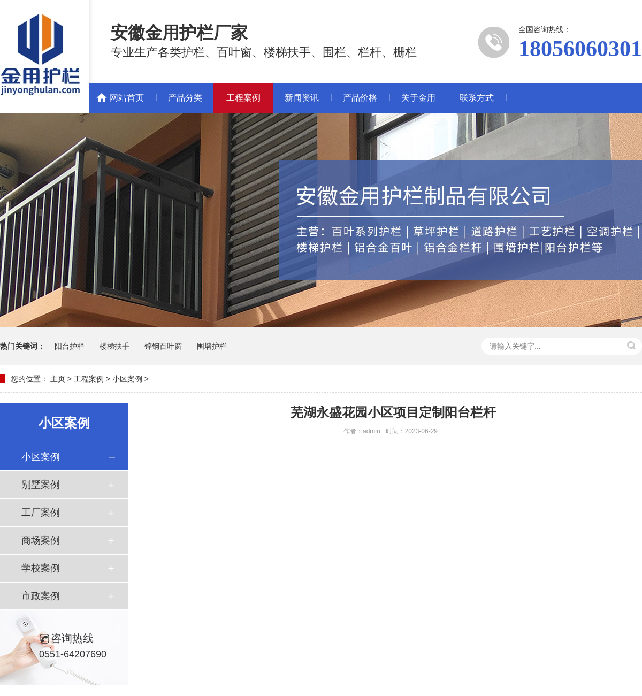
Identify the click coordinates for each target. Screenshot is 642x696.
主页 (57, 378)
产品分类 (185, 97)
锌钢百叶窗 (163, 346)
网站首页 (127, 97)
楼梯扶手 (114, 346)
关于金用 (418, 97)
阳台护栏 (70, 346)
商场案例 (40, 540)
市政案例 (40, 596)
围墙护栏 (212, 346)
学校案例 (40, 568)
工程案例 (243, 97)
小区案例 (127, 378)
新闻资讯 (302, 97)
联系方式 (477, 97)
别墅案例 (40, 484)
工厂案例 (40, 512)
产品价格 (360, 97)
